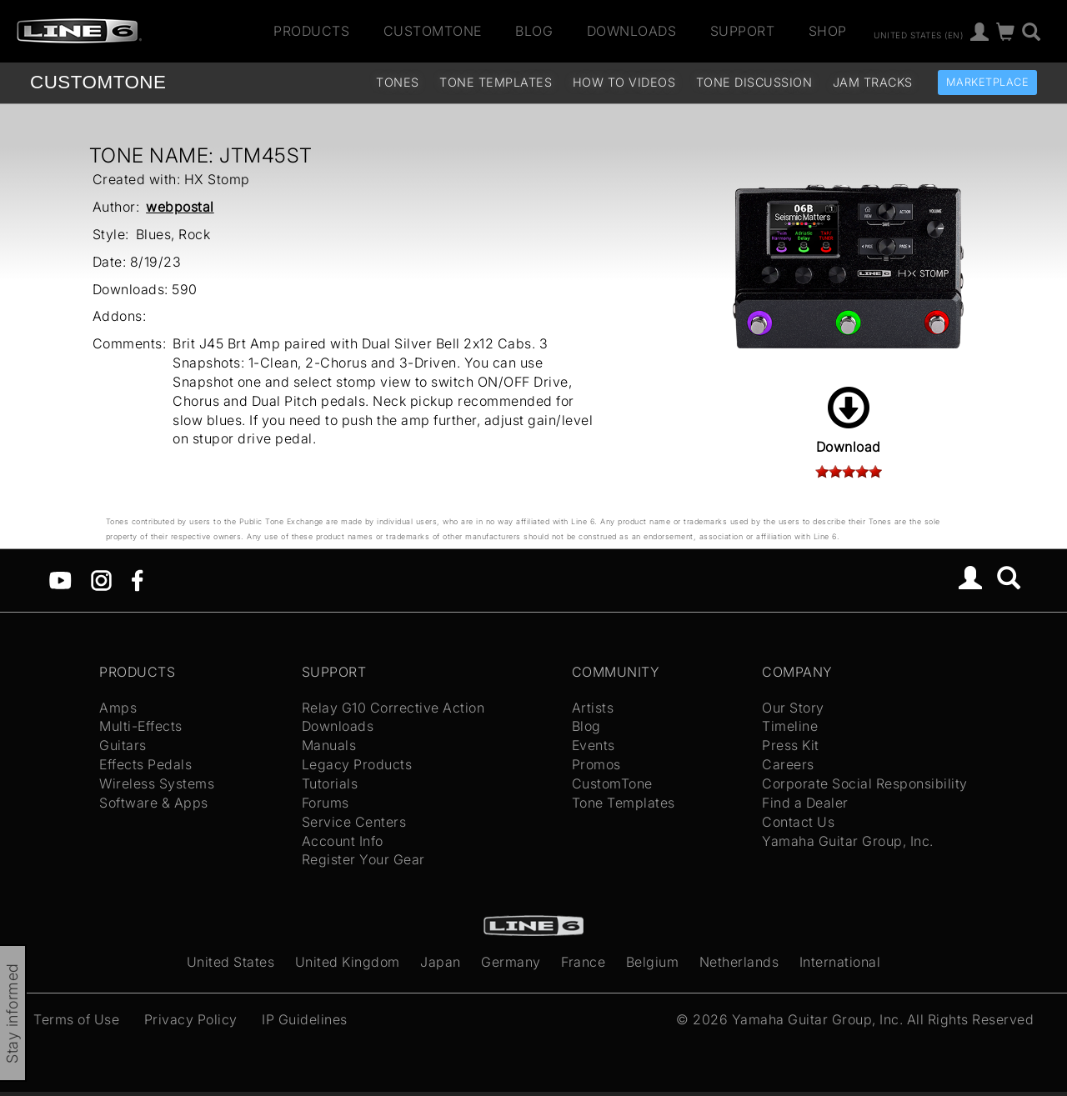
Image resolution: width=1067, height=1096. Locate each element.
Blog (534, 31)
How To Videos (624, 82)
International (840, 961)
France (583, 961)
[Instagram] (101, 579)
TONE (98, 82)
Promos (596, 764)
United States (231, 961)
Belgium (652, 961)
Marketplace (987, 82)
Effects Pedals (145, 764)
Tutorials (330, 783)
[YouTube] (60, 579)
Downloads (632, 31)
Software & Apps (153, 802)
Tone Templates (495, 82)
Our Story (793, 707)
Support (742, 31)
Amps (118, 707)
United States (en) (918, 34)
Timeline (790, 726)
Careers (788, 764)
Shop (828, 31)
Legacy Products (357, 764)
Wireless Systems (156, 783)
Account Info (342, 841)
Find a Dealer (805, 802)
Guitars (123, 745)
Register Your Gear (363, 859)
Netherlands (739, 961)
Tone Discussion (754, 82)
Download (848, 421)
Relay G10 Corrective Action (393, 707)
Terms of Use (76, 1019)
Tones (397, 82)
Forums (325, 802)
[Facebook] (137, 579)
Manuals (329, 745)
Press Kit (790, 745)
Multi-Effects (141, 726)
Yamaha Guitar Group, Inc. (848, 841)
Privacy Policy (191, 1019)
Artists (593, 707)
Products (311, 31)
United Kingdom (347, 961)
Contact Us (798, 821)
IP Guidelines (305, 1019)
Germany (511, 961)
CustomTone (432, 31)
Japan (440, 961)
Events (593, 745)
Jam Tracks (873, 82)
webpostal (180, 206)
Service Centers (354, 821)
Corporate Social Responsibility (865, 783)
